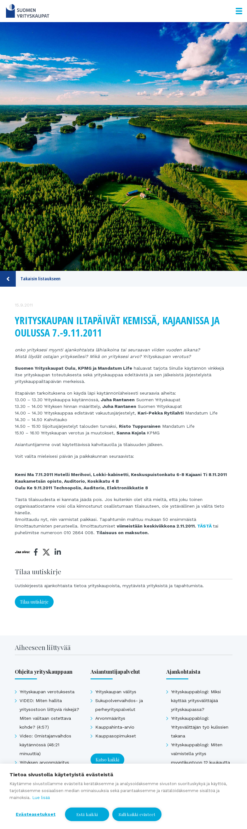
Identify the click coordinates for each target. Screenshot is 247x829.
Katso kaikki (107, 760)
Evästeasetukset (36, 814)
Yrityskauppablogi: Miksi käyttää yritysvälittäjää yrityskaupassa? (196, 700)
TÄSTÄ (204, 525)
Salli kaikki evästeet (137, 814)
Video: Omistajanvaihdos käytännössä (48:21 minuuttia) (45, 744)
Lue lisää (41, 797)
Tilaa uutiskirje (34, 602)
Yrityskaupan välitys (115, 691)
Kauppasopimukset (115, 735)
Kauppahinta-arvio (114, 727)
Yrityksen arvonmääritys (44, 762)
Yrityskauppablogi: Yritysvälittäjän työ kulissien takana (199, 727)
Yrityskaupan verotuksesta (47, 691)
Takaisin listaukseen (30, 279)
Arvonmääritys (110, 718)
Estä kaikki (87, 814)
